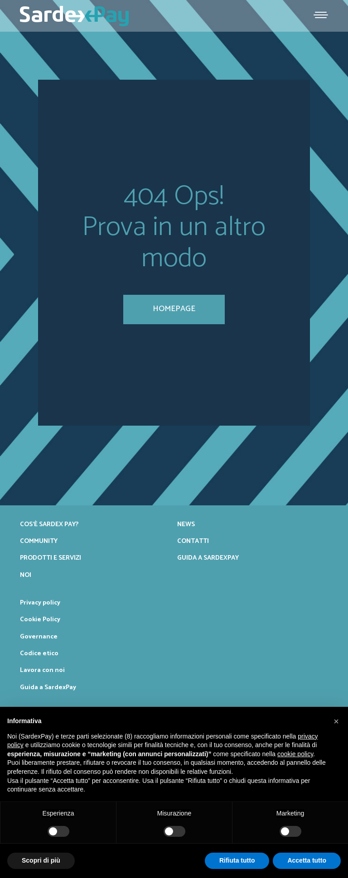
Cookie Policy (40, 619)
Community (39, 541)
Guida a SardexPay (208, 557)
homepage (174, 309)
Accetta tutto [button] (306, 860)
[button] (336, 721)
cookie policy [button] (295, 754)
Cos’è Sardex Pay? (49, 524)
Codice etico (39, 653)
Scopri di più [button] (41, 860)
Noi (25, 575)
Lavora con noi (42, 670)
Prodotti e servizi (50, 557)
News (186, 524)
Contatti (193, 541)
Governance (39, 636)
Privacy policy (40, 602)
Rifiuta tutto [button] (237, 860)
